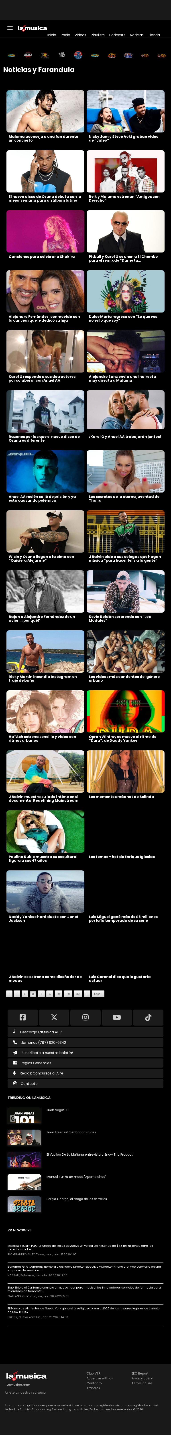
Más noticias (22, 1327)
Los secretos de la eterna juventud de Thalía (124, 498)
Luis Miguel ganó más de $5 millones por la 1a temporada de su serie (123, 918)
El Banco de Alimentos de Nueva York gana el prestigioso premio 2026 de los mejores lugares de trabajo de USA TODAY (84, 1310)
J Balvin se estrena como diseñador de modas (45, 978)
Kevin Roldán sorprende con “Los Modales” (120, 618)
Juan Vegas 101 (58, 1110)
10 (58, 994)
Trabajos (93, 1388)
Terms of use (142, 1383)
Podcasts (117, 35)
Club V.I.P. (94, 1373)
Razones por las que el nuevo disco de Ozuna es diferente (44, 438)
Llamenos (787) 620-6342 (39, 1042)
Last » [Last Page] (98, 994)
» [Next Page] (87, 994)
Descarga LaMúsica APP (37, 1032)
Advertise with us (100, 1378)
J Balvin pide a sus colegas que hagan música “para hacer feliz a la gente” (125, 558)
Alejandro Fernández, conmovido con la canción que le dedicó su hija (44, 318)
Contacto (29, 1083)
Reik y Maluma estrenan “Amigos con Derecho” (124, 198)
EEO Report (140, 1373)
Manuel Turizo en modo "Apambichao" (76, 1176)
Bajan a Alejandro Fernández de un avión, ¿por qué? (42, 618)
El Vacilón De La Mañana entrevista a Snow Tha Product (90, 1154)
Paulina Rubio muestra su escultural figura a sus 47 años (43, 858)
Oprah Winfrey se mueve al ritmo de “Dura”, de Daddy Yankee (122, 738)
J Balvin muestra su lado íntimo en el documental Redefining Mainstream (43, 798)
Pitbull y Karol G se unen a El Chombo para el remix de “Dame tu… (123, 258)
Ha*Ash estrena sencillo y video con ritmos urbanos (42, 738)
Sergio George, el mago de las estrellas (77, 1199)
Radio (65, 35)
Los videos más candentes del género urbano (124, 678)
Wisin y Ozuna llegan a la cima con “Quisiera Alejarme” (41, 558)
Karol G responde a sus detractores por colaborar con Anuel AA (42, 378)
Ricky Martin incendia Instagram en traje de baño (43, 678)
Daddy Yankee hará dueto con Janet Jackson (44, 918)
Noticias (137, 35)
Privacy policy (142, 1378)
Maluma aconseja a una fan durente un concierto (43, 138)
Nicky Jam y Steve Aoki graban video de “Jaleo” (124, 138)
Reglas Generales (35, 1063)
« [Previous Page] (9, 994)
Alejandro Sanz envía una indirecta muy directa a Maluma (122, 378)
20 (68, 994)
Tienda (154, 35)
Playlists (98, 35)
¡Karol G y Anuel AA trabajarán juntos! (125, 436)
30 (78, 994)
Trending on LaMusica (29, 1097)
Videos (80, 35)
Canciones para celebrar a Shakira (42, 256)
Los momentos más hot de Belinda (121, 796)
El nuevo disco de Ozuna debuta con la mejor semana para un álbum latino (45, 198)
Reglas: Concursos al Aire (41, 1073)
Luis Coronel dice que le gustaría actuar (120, 978)
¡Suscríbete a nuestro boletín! (43, 1052)
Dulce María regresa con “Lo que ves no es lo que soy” (123, 318)
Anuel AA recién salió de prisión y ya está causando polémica (42, 498)
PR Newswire (19, 1230)
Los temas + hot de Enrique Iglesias (122, 856)
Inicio (51, 35)
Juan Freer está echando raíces (71, 1132)
